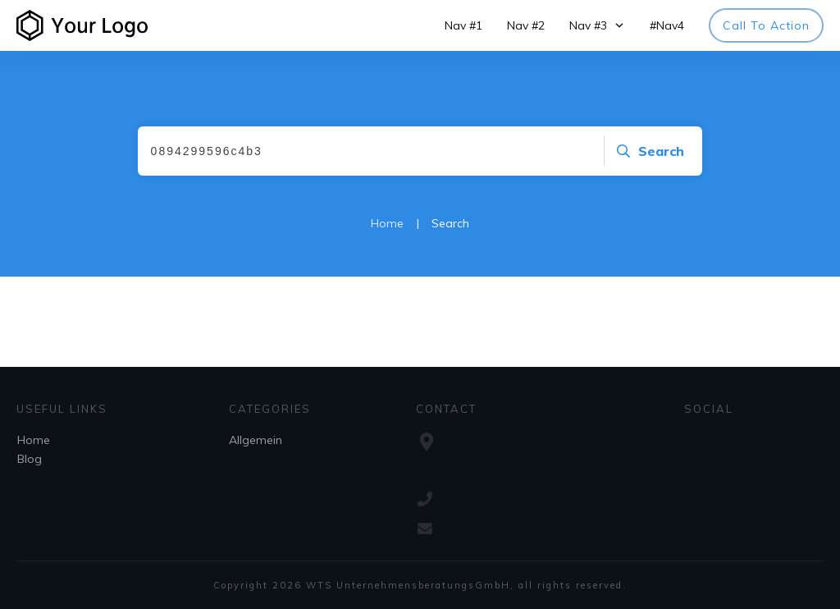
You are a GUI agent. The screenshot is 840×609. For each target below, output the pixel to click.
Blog (29, 458)
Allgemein (255, 440)
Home (33, 440)
